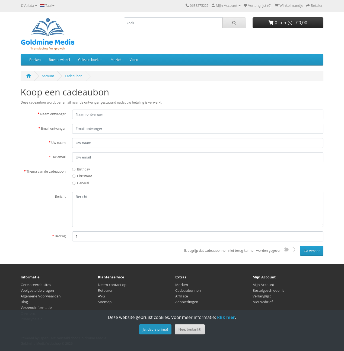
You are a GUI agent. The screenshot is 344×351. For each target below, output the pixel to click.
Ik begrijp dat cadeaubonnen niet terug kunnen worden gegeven (232, 250)
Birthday (83, 169)
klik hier (226, 317)
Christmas (84, 176)
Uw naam (58, 142)
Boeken (35, 59)
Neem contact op (112, 284)
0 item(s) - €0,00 (288, 23)
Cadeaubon (73, 76)
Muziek (116, 59)
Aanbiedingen (186, 301)
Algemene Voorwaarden (41, 296)
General (83, 183)
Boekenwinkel (59, 59)
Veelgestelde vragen (37, 290)
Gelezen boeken (90, 59)
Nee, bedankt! (189, 329)
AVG (101, 296)
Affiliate (181, 296)
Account (48, 76)
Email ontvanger (53, 128)
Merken (181, 284)
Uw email (59, 157)
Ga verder (312, 250)
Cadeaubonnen (188, 290)
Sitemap (105, 301)
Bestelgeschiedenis (268, 290)
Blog (24, 301)
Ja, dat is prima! (155, 329)
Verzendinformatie (36, 307)
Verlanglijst (262, 296)
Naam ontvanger (53, 114)
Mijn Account (263, 284)
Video (134, 59)
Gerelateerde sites (36, 284)
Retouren (105, 290)
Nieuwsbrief (263, 301)
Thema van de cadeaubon (46, 171)
